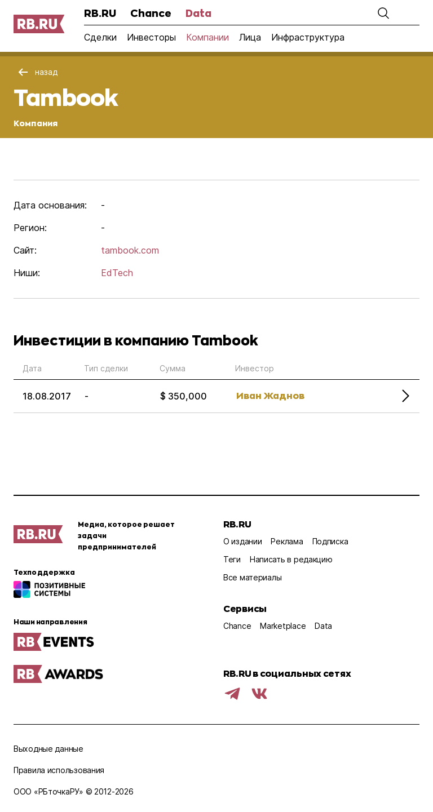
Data (198, 13)
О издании (242, 541)
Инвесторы (151, 37)
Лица (250, 37)
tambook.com (130, 250)
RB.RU (100, 13)
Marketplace (283, 626)
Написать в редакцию (291, 559)
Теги (232, 559)
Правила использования (59, 770)
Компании (207, 37)
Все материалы (252, 577)
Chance (150, 13)
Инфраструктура (307, 37)
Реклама (287, 541)
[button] (383, 13)
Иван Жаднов (270, 395)
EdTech (117, 272)
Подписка (330, 541)
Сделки (100, 37)
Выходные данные (48, 748)
